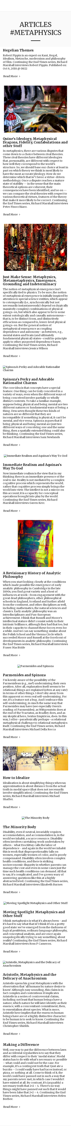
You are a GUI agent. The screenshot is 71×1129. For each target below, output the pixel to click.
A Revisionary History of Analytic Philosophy (32, 565)
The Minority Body (19, 810)
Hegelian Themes (18, 50)
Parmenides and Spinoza (24, 662)
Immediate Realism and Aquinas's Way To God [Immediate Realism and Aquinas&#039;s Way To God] (32, 457)
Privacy (34, 1124)
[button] (66, 5)
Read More (12, 76)
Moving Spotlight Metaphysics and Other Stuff (34, 894)
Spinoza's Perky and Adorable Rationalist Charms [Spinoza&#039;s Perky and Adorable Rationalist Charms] (28, 374)
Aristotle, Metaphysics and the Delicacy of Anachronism (29, 950)
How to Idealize (16, 765)
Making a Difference (21, 1018)
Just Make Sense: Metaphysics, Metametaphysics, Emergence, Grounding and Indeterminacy (29, 280)
